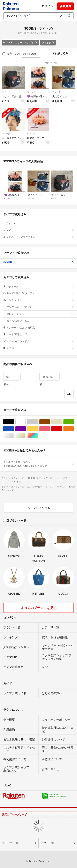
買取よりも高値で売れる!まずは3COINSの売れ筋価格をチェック (38, 463)
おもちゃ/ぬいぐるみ (40, 320)
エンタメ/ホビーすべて (40, 307)
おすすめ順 (31, 53)
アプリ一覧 (47, 843)
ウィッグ (48, 42)
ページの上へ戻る (38, 507)
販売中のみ (11, 53)
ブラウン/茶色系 (49, 421)
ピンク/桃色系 (49, 428)
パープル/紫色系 (25, 428)
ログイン (47, 6)
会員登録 (65, 6)
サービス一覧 (10, 843)
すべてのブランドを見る (39, 608)
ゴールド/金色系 (25, 435)
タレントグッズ (40, 313)
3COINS (38, 261)
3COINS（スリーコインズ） (20, 42)
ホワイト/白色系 (25, 421)
